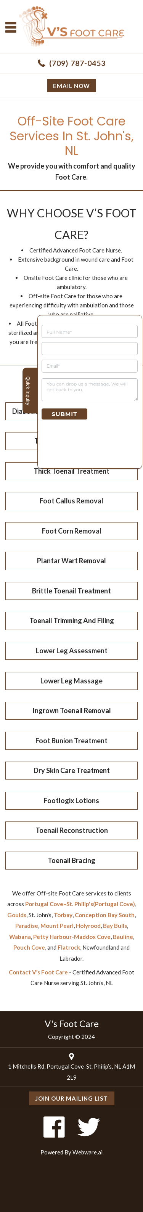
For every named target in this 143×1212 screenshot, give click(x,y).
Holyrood (88, 925)
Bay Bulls (115, 925)
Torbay (63, 914)
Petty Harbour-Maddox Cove (72, 936)
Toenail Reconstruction (71, 830)
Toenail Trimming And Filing (71, 620)
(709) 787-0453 (77, 63)
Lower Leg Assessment (72, 650)
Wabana (20, 936)
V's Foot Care (72, 1023)
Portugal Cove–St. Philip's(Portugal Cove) (80, 903)
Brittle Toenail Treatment (71, 591)
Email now (71, 85)
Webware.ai (87, 1152)
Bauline (123, 936)
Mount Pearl (57, 925)
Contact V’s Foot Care (38, 972)
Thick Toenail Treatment (71, 471)
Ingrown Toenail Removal (71, 710)
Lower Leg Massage (71, 681)
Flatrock (69, 947)
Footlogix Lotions (71, 800)
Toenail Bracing (71, 860)
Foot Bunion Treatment (71, 740)
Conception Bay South (105, 914)
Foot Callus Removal (71, 501)
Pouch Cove (29, 947)
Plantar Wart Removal (71, 560)
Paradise (26, 925)
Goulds (16, 914)
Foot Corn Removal (71, 531)
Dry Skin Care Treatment (72, 770)
